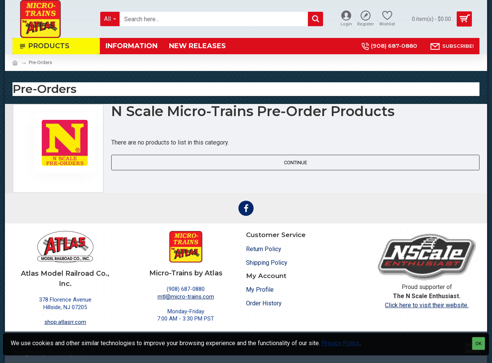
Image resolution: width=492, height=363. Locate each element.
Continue (295, 162)
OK (478, 343)
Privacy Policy (341, 343)
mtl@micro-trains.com (186, 296)
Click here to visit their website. (426, 305)
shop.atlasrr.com (65, 322)
